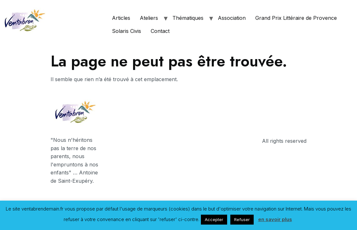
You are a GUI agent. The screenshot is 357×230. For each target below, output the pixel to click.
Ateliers (149, 18)
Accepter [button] (214, 219)
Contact (160, 31)
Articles (121, 18)
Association (232, 18)
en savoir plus (275, 219)
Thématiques (187, 18)
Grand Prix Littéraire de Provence (296, 18)
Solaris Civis (126, 31)
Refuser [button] (242, 219)
